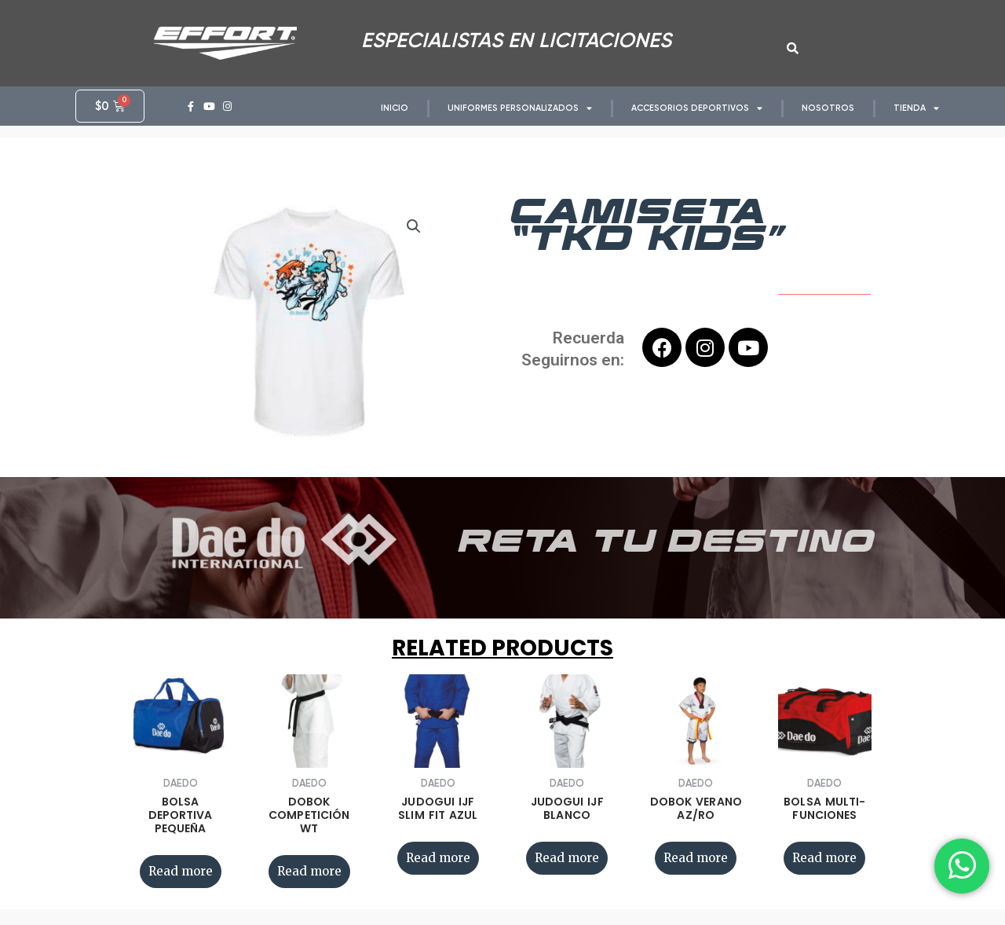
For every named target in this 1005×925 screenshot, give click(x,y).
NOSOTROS (828, 108)
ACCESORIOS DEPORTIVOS (696, 108)
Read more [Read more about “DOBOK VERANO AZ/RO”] (695, 857)
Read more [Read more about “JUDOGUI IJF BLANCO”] (567, 857)
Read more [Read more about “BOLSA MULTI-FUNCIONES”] (824, 857)
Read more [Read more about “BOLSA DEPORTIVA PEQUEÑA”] (180, 871)
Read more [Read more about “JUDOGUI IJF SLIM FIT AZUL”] (438, 857)
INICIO (394, 108)
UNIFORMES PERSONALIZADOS (520, 108)
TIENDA (916, 108)
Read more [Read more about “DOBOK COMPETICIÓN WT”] (309, 871)
